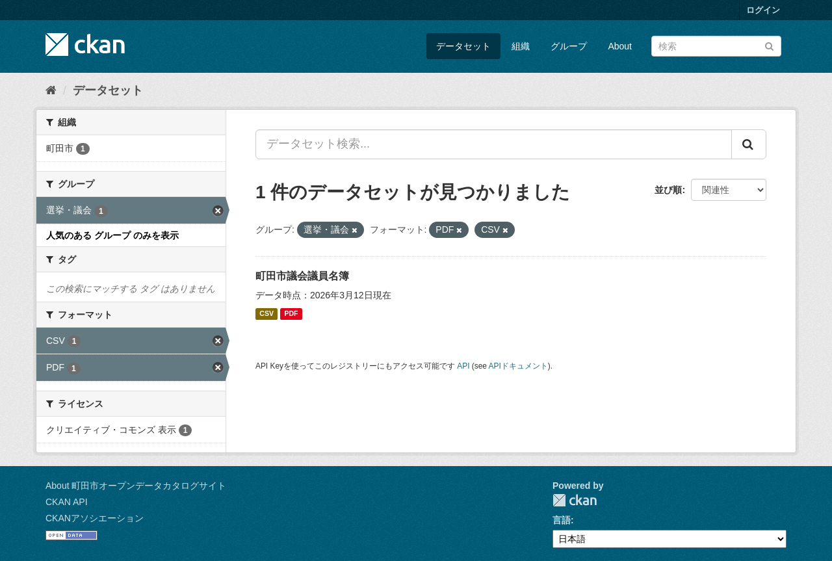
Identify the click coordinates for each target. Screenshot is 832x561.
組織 (521, 46)
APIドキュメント (518, 366)
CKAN (574, 500)
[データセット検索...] (493, 144)
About (620, 46)
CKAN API (67, 502)
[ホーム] (51, 90)
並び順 (668, 190)
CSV (266, 314)
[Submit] (769, 45)
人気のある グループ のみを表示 (112, 235)
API (463, 366)
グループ (569, 46)
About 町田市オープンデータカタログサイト (136, 485)
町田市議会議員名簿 (302, 275)
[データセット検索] (716, 46)
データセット (463, 46)
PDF (291, 314)
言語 (561, 520)
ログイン (763, 10)
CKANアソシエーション (95, 518)
